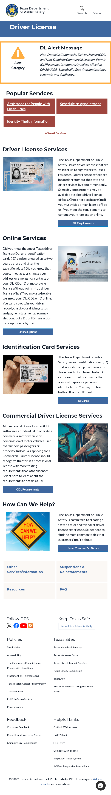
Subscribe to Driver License (1, 603)
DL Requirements (83, 223)
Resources (16, 589)
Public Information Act (19, 699)
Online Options (28, 331)
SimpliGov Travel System (67, 758)
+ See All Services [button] (55, 133)
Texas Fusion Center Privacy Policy (26, 683)
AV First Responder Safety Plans (71, 766)
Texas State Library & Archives (70, 662)
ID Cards (83, 400)
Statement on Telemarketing (23, 675)
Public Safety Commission (67, 670)
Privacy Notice (15, 707)
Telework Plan (15, 691)
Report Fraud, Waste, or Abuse (24, 734)
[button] (101, 786)
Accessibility (14, 655)
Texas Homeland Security (67, 647)
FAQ (63, 589)
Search (82, 13)
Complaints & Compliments (22, 742)
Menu (97, 13)
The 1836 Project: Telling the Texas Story (73, 689)
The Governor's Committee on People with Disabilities (24, 665)
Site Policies (14, 647)
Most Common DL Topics (83, 548)
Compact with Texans (65, 750)
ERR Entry (59, 742)
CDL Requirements (27, 489)
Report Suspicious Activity (77, 626)
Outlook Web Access (65, 727)
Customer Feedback (18, 727)
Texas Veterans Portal (65, 655)
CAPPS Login (60, 734)
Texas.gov (59, 678)
